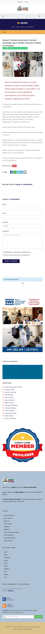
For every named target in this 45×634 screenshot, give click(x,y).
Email (4, 213)
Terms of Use (17, 629)
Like (5, 172)
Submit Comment (11, 261)
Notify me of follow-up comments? (16, 255)
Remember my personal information (16, 252)
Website (5, 222)
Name (4, 204)
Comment (5, 231)
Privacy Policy (27, 629)
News (18, 27)
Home (13, 27)
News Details (30, 27)
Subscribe (38, 616)
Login (26, 2)
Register (20, 2)
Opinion (23, 27)
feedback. (11, 591)
